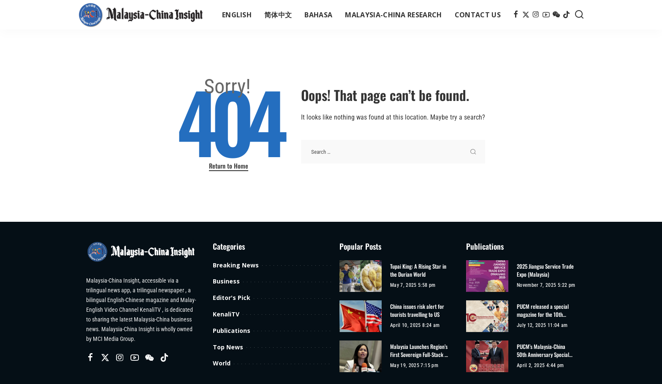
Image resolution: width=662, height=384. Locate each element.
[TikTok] (566, 14)
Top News (228, 347)
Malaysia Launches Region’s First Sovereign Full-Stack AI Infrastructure (419, 351)
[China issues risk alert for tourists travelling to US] (360, 316)
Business (226, 281)
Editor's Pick (231, 298)
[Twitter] (525, 14)
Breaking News (236, 265)
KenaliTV (226, 314)
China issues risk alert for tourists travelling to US (417, 310)
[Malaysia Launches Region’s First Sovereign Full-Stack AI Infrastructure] (360, 356)
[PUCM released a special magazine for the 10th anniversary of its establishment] (487, 316)
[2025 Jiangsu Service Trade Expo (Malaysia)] (487, 276)
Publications (231, 331)
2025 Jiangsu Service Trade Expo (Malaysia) (545, 270)
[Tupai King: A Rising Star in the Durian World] (360, 276)
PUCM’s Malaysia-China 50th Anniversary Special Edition (543, 351)
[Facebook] (515, 14)
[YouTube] (546, 14)
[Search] (579, 14)
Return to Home (228, 165)
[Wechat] (556, 14)
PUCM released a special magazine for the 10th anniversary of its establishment (543, 310)
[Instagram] (536, 14)
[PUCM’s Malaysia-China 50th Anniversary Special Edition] (487, 356)
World (222, 363)
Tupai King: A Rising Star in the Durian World (418, 270)
